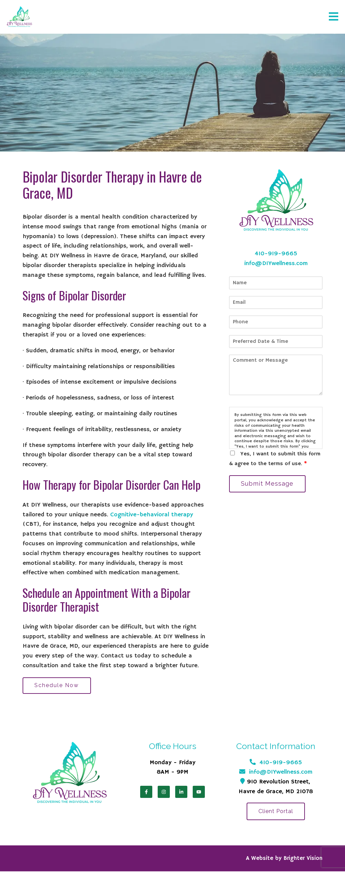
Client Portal (275, 812)
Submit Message (268, 483)
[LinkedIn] (181, 792)
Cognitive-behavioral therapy (151, 514)
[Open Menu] (333, 17)
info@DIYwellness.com (276, 263)
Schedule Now (57, 685)
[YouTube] (199, 792)
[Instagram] (164, 792)
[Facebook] (146, 792)
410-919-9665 (276, 253)
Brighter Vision (303, 859)
